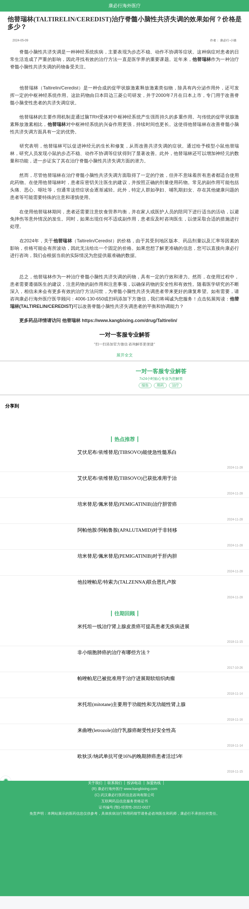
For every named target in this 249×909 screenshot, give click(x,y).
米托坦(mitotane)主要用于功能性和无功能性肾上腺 (131, 704)
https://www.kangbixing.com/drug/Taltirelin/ (129, 320)
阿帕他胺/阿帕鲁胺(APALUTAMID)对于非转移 (127, 530)
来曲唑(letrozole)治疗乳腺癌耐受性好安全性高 (126, 730)
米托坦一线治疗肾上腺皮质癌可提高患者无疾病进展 (133, 626)
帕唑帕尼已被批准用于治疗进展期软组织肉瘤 (126, 678)
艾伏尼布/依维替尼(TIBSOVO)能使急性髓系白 (126, 452)
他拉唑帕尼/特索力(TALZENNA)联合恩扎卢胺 (126, 582)
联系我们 (114, 783)
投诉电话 (134, 783)
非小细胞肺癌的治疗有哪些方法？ (114, 652)
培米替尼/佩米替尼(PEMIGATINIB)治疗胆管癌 (127, 504)
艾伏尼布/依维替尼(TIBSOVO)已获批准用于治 (126, 478)
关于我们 (95, 783)
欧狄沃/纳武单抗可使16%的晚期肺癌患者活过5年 (130, 756)
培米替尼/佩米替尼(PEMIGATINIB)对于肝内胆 (127, 556)
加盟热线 (153, 783)
